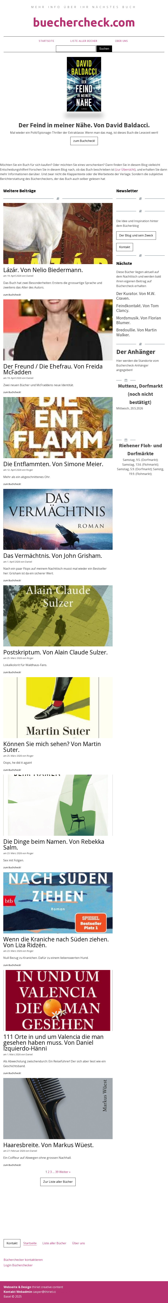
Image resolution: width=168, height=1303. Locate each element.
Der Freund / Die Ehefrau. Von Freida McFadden (53, 369)
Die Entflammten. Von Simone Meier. (53, 464)
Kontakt (124, 247)
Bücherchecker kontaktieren (23, 1260)
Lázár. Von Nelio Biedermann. (43, 270)
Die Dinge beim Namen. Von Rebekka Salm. (53, 844)
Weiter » (65, 1172)
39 (56, 1172)
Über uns (121, 41)
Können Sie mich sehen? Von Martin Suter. (52, 747)
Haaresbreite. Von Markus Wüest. (48, 1145)
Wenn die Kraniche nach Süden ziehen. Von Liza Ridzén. (56, 942)
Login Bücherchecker (18, 1265)
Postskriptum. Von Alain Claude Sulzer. (55, 652)
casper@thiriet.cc (67, 1292)
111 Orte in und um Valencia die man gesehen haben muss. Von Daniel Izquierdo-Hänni (53, 1042)
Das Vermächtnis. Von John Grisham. (52, 556)
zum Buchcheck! (84, 141)
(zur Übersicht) (125, 170)
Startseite (46, 41)
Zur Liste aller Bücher (58, 1182)
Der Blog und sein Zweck (136, 235)
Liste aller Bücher (84, 41)
